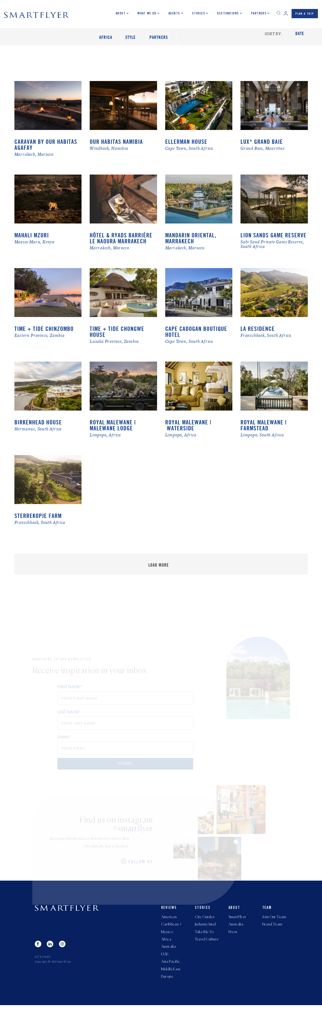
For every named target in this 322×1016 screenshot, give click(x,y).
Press (233, 938)
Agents (174, 13)
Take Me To (204, 938)
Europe (167, 987)
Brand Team (272, 930)
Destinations (228, 13)
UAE (165, 963)
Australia (168, 955)
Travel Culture (207, 947)
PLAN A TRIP (304, 14)
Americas (169, 922)
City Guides (205, 922)
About (120, 13)
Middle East (171, 979)
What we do (146, 13)
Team (267, 913)
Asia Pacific (170, 971)
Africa (166, 947)
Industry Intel (205, 930)
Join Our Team (274, 922)
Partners (259, 13)
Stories (198, 13)
